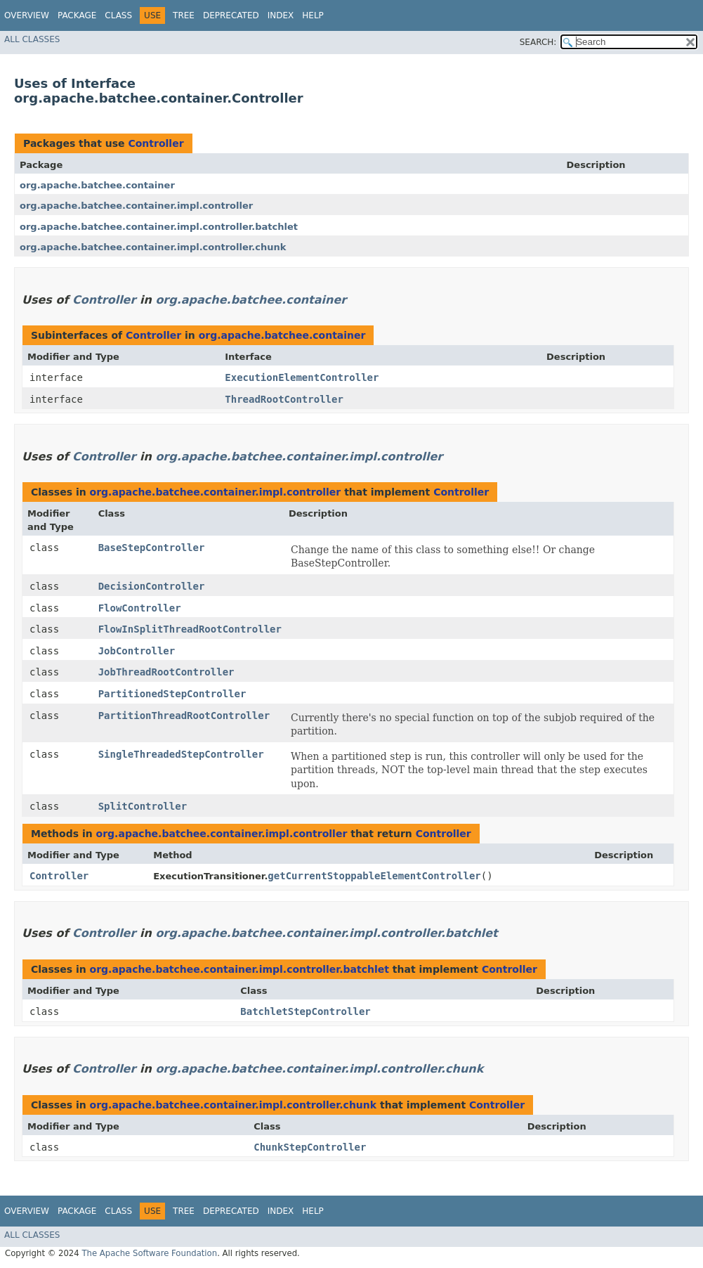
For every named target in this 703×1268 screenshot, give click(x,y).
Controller (155, 143)
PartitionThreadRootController (184, 715)
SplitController (142, 806)
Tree (184, 15)
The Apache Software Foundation (149, 1253)
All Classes (32, 39)
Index (281, 15)
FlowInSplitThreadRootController (190, 629)
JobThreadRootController (166, 672)
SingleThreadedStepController (181, 754)
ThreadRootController (284, 399)
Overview (26, 15)
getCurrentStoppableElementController (374, 875)
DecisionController (151, 586)
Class (118, 15)
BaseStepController (151, 547)
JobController (137, 650)
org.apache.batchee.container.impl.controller (136, 205)
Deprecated (231, 15)
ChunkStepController (310, 1147)
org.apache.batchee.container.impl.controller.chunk (153, 247)
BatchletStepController (305, 1011)
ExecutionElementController (302, 377)
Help (313, 15)
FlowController (139, 608)
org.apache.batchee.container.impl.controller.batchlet (159, 226)
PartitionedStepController (172, 693)
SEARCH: (538, 42)
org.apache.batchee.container (97, 185)
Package (77, 15)
